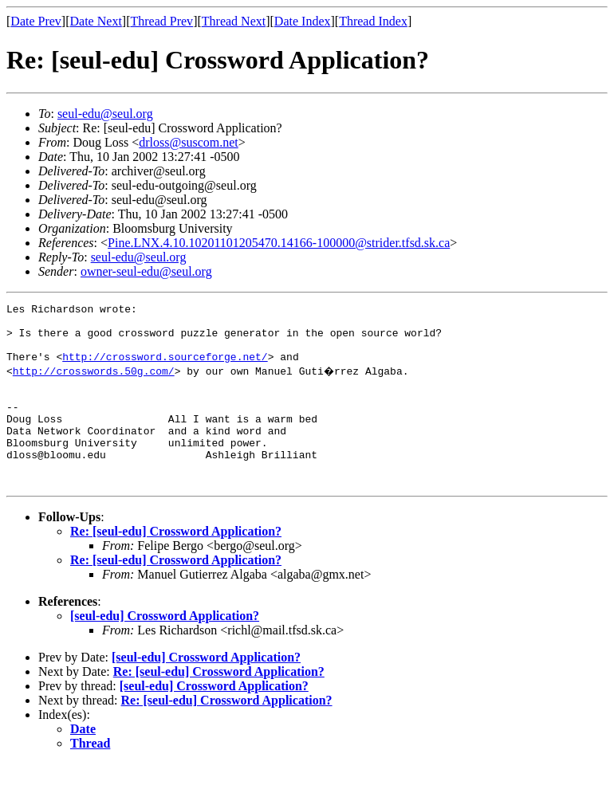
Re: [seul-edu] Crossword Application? (175, 564)
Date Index (302, 21)
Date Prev (35, 21)
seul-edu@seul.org (105, 113)
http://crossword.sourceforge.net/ (164, 368)
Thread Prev (161, 21)
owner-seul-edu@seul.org (146, 271)
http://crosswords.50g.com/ (94, 382)
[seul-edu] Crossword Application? (164, 649)
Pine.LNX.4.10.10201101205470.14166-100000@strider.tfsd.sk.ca (279, 242)
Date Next (96, 21)
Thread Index (373, 21)
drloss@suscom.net (188, 142)
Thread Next (234, 21)
